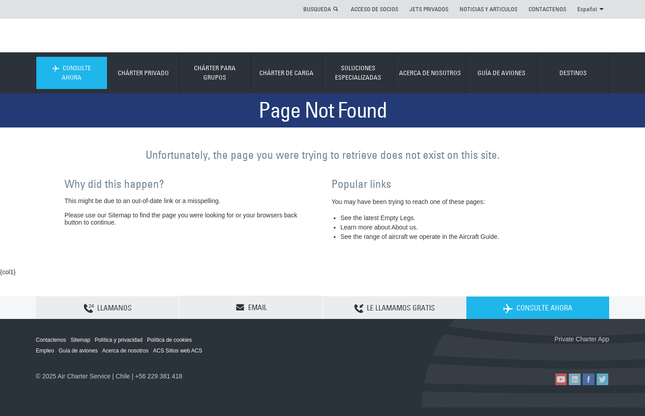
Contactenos (51, 340)
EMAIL (251, 307)
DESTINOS (573, 73)
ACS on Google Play (590, 353)
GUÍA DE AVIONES (501, 73)
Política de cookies (169, 340)
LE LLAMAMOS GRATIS (394, 308)
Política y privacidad (118, 340)
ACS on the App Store (550, 353)
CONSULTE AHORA (71, 72)
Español (590, 9)
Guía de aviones (78, 351)
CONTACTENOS (547, 9)
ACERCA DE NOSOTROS (430, 73)
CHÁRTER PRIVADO (143, 73)
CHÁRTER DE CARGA (286, 73)
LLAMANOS (108, 308)
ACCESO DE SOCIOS (374, 9)
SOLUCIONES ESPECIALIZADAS (358, 72)
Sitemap (80, 340)
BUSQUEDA (317, 9)
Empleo (45, 351)
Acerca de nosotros (125, 351)
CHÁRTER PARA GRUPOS (215, 72)
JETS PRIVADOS (428, 9)
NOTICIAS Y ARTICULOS (488, 9)
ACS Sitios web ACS (177, 351)
